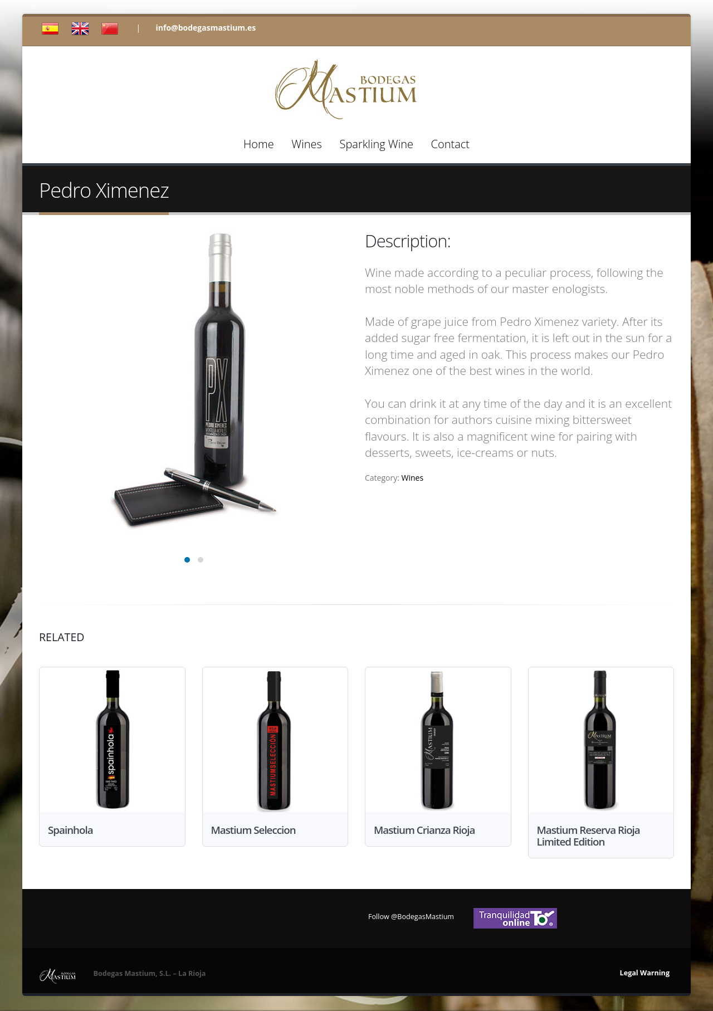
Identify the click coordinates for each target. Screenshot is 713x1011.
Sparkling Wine (376, 144)
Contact (450, 144)
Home (258, 144)
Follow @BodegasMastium (411, 917)
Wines (306, 144)
